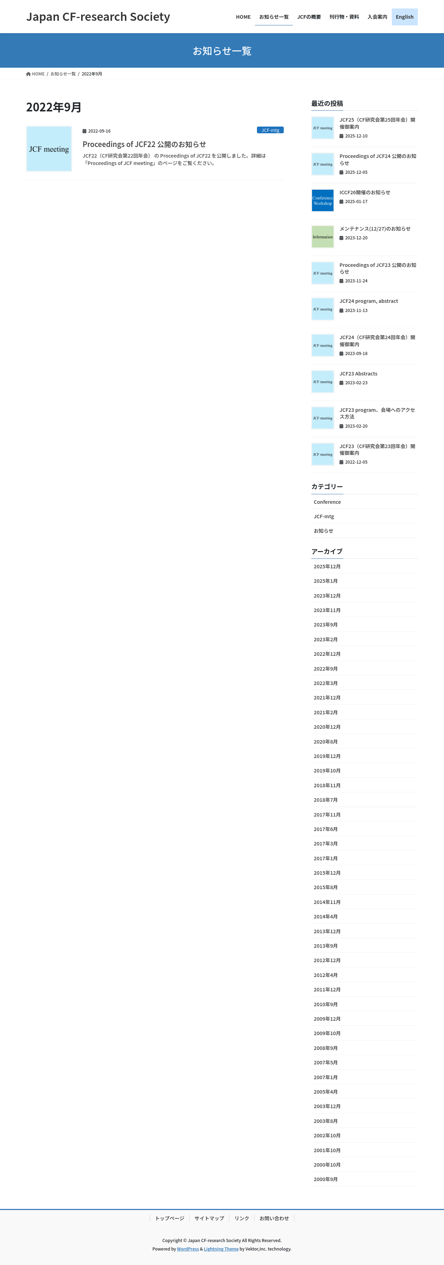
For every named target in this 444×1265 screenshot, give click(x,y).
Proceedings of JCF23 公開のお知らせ (378, 268)
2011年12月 (327, 989)
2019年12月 (327, 755)
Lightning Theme (221, 1249)
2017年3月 (326, 843)
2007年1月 (326, 1077)
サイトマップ (209, 1218)
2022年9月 (326, 668)
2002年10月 (327, 1135)
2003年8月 (326, 1120)
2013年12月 (327, 931)
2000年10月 (327, 1164)
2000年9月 (326, 1178)
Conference (327, 501)
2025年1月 (326, 580)
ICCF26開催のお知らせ (365, 192)
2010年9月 (326, 1004)
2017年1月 (326, 858)
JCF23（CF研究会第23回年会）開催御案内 (377, 449)
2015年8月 (326, 887)
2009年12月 (327, 1018)
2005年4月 (326, 1091)
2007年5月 (326, 1062)
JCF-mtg (270, 130)
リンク (241, 1218)
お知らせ (324, 530)
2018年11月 (327, 785)
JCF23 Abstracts (358, 373)
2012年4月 (326, 974)
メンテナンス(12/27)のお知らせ (375, 228)
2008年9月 (326, 1047)
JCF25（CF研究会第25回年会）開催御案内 (377, 123)
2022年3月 (326, 682)
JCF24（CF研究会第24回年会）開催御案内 (377, 341)
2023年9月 (326, 624)
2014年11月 (327, 901)
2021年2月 (326, 712)
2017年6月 (326, 828)
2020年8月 (326, 741)
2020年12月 (327, 726)
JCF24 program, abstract (369, 300)
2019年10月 (327, 770)
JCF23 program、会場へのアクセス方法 (377, 413)
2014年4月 (326, 916)
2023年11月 (327, 609)
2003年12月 (327, 1106)
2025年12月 (327, 566)
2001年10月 (327, 1150)
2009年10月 (327, 1033)
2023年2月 (326, 639)
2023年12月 (327, 595)
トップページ (170, 1218)
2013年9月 (326, 945)
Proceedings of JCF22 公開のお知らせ (144, 144)
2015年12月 (327, 872)
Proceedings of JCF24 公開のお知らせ (378, 159)
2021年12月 (327, 697)
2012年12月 (327, 960)
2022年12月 (327, 653)
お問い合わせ (274, 1218)
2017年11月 (327, 814)
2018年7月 (326, 799)
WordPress (188, 1249)
